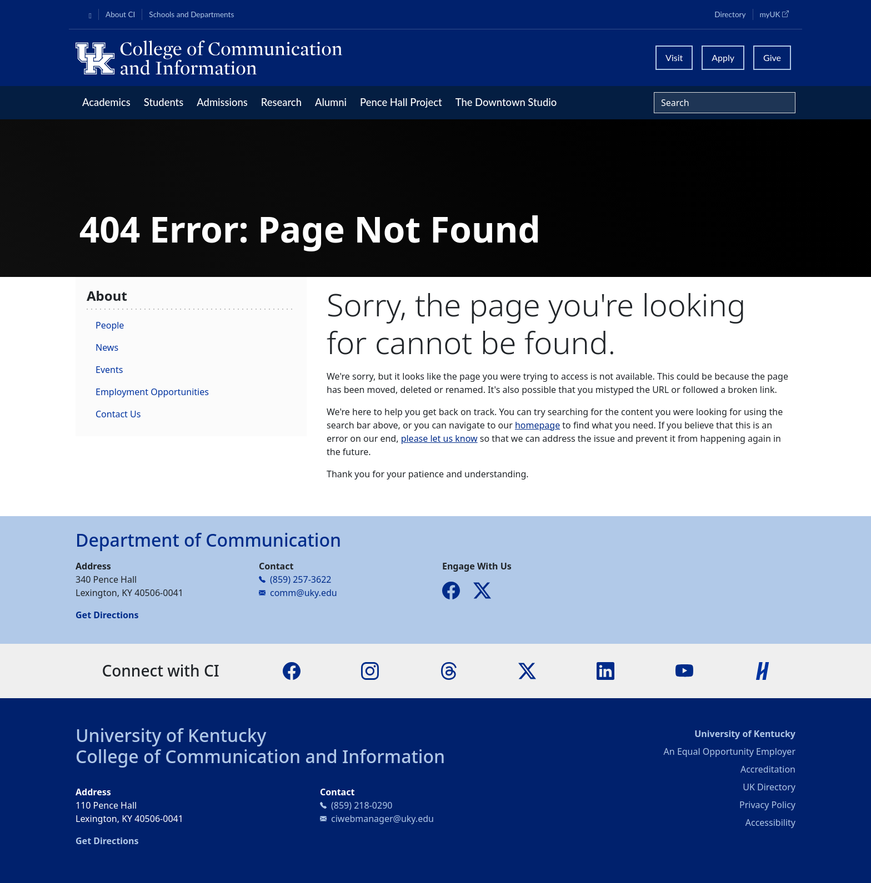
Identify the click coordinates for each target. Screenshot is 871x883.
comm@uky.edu (303, 593)
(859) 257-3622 (300, 579)
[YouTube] (684, 670)
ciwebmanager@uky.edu (382, 819)
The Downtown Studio (506, 102)
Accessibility (770, 822)
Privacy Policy (767, 805)
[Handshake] (762, 670)
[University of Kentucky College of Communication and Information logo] (345, 57)
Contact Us (118, 414)
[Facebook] (292, 670)
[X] (527, 670)
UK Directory (769, 787)
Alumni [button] (331, 102)
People (110, 325)
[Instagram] (370, 670)
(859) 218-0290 (361, 805)
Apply (723, 57)
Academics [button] (106, 102)
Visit (674, 57)
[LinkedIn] (605, 670)
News (107, 347)
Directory (729, 14)
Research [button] (281, 102)
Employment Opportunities (152, 392)
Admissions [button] (222, 102)
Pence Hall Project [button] (401, 102)
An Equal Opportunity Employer (729, 751)
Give (772, 57)
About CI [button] (120, 14)
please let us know (439, 438)
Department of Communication (208, 540)
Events (109, 370)
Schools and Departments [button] (191, 14)
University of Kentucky (171, 735)
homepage (537, 425)
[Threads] (449, 670)
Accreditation (767, 769)
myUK (777, 14)
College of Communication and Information (260, 756)
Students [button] (163, 102)
